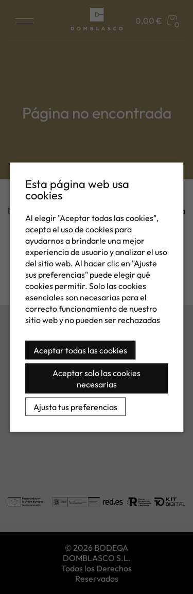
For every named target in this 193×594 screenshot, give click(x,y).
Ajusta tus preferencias (75, 406)
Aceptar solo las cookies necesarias (96, 378)
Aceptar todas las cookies (80, 350)
